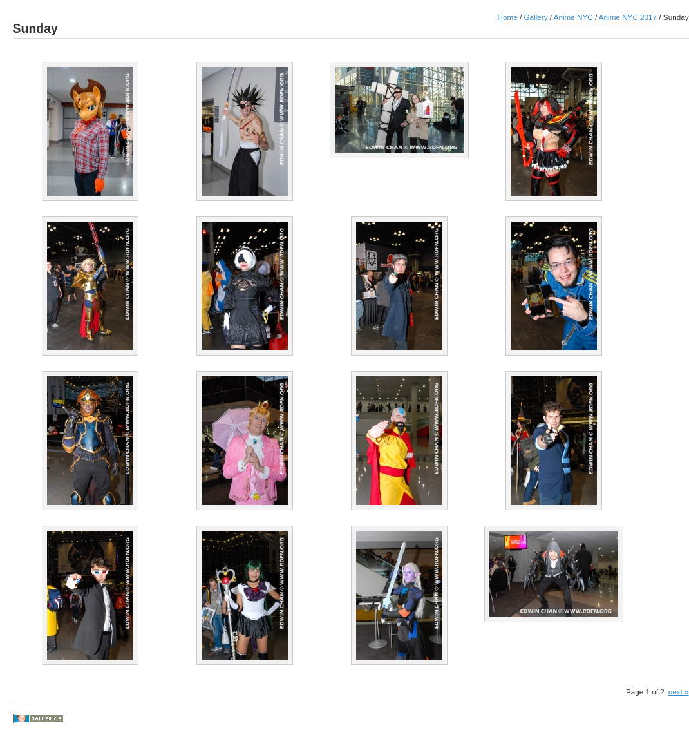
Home (508, 17)
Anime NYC (573, 17)
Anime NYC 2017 (628, 17)
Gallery (535, 17)
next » (678, 691)
